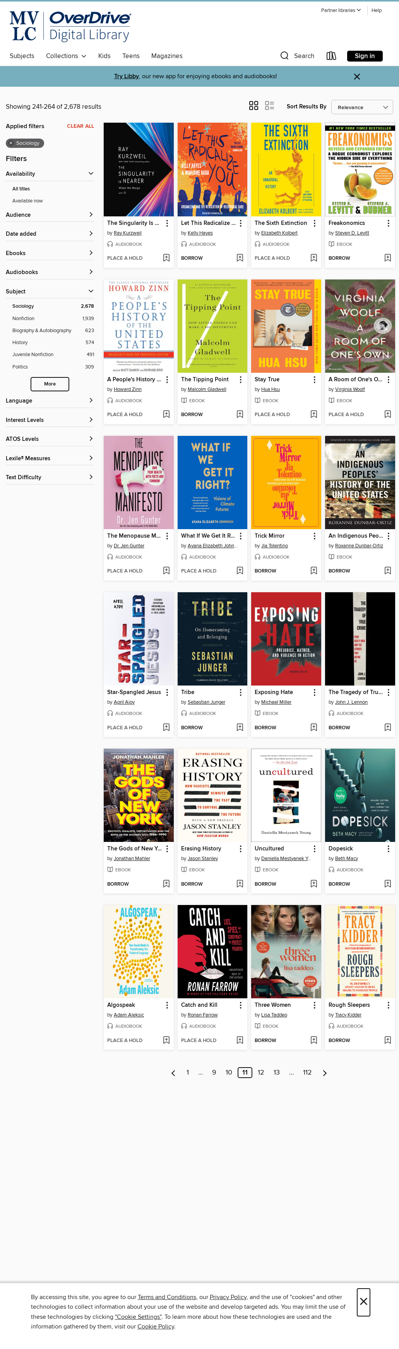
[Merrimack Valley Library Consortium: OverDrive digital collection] (70, 26)
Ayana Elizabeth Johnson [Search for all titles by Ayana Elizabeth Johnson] (214, 546)
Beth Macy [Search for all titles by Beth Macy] (346, 858)
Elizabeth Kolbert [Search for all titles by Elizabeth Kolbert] (279, 233)
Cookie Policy (155, 1326)
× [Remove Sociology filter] (11, 143)
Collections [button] (66, 56)
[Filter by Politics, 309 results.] (53, 367)
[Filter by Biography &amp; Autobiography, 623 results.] (53, 331)
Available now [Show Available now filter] (27, 201)
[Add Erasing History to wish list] (240, 884)
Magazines (167, 56)
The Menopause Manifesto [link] (135, 536)
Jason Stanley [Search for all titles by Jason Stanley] (203, 858)
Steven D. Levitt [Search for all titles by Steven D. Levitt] (352, 233)
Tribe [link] (187, 692)
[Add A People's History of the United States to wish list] (166, 415)
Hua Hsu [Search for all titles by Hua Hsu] (270, 389)
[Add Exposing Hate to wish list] (314, 728)
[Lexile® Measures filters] (50, 459)
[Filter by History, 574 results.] (53, 343)
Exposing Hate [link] (274, 692)
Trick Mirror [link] (269, 536)
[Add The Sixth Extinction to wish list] (314, 259)
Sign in (365, 56)
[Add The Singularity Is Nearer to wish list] (166, 259)
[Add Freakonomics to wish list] (387, 259)
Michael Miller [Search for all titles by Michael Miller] (276, 702)
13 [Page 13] (277, 1072)
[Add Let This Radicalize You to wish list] (240, 259)
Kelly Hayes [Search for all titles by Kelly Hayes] (200, 233)
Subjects (22, 56)
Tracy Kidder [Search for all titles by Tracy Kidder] (348, 1015)
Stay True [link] (267, 379)
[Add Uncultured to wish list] (314, 884)
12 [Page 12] (261, 1072)
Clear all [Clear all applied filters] (80, 126)
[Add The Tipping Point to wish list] (240, 415)
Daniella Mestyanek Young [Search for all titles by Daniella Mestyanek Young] (287, 858)
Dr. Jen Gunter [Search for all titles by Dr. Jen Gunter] (129, 546)
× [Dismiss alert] (357, 77)
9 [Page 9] (214, 1072)
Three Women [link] (273, 1005)
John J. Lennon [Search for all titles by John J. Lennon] (351, 702)
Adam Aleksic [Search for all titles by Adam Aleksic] (129, 1015)
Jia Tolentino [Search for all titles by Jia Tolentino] (274, 546)
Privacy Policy (228, 1297)
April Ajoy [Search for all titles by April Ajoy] (124, 702)
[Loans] (331, 57)
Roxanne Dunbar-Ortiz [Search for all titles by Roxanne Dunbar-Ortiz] (359, 546)
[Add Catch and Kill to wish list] (240, 1041)
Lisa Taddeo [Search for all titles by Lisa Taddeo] (274, 1015)
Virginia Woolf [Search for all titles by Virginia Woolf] (350, 389)
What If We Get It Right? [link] (209, 536)
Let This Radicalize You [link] (209, 223)
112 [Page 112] (307, 1072)
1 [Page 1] (188, 1072)
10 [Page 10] (229, 1072)
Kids (104, 56)
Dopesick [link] (341, 848)
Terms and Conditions (167, 1297)
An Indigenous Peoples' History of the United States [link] (356, 536)
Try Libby (126, 76)
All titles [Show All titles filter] (21, 189)
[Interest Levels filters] (50, 421)
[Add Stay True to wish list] (314, 415)
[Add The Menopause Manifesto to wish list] (166, 571)
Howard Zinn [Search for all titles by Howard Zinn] (128, 389)
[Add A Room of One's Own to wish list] (387, 415)
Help (377, 11)
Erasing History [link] (201, 848)
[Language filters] (50, 401)
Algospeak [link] (121, 1005)
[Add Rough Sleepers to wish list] (387, 1041)
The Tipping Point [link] (205, 379)
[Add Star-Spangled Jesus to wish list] (166, 728)
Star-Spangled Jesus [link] (134, 692)
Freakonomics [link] (347, 223)
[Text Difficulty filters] (50, 478)
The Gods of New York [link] (135, 848)
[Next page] (324, 1072)
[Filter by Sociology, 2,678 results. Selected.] (53, 306)
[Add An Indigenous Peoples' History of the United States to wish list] (387, 571)
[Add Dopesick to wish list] (387, 884)
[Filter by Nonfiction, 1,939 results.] (53, 319)
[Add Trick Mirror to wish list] (314, 571)
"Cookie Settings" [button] (138, 1317)
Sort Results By (307, 106)
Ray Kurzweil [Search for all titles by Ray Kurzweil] (128, 233)
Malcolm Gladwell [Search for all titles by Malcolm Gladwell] (207, 389)
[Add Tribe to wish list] (240, 728)
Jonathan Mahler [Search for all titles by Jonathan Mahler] (132, 858)
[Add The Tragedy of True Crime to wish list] (387, 728)
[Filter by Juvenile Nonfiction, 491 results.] (53, 355)
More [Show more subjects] (50, 384)
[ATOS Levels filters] (50, 439)
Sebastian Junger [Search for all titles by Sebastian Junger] (206, 702)
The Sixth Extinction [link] (281, 223)
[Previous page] (173, 1072)
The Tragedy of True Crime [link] (356, 692)
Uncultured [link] (269, 848)
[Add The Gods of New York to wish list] (166, 884)
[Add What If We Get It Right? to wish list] (240, 571)
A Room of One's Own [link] (356, 379)
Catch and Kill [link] (199, 1005)
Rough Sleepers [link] (349, 1005)
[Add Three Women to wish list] (314, 1041)
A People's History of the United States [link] (135, 379)
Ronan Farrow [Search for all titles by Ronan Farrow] (203, 1015)
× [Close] (363, 1302)
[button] (341, 11)
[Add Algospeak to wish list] (166, 1041)
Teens (131, 56)
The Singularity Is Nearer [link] (135, 223)
